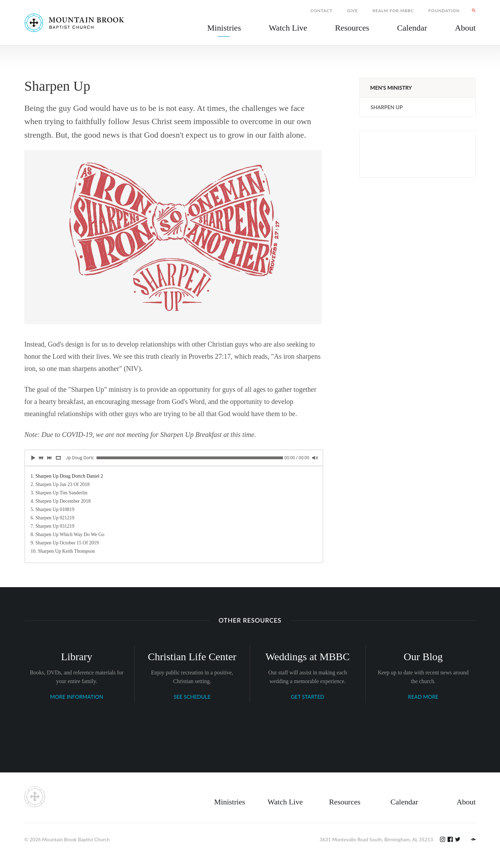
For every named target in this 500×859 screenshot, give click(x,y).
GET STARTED (307, 697)
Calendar (404, 801)
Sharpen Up (386, 107)
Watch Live (288, 28)
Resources (344, 801)
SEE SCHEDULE (192, 697)
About (466, 801)
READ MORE (423, 697)
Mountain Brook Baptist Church (75, 839)
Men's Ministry (391, 87)
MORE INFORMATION (76, 697)
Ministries (229, 801)
